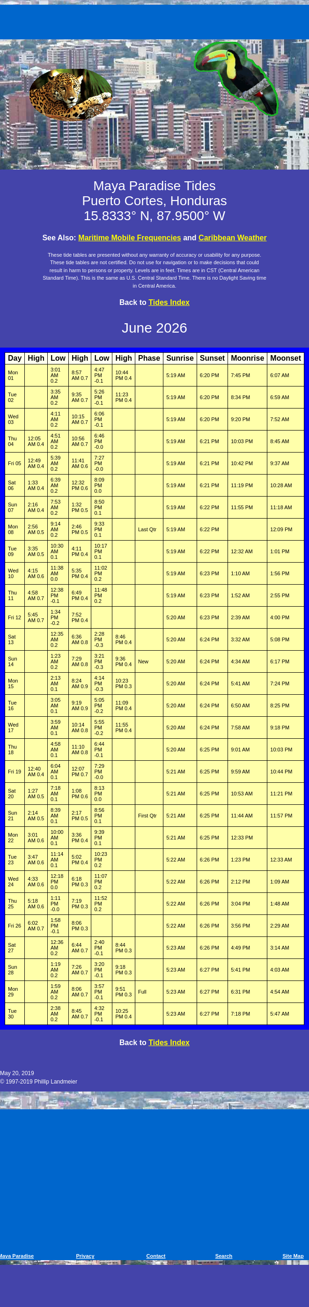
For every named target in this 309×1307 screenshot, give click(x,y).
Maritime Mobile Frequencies (129, 238)
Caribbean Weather (233, 238)
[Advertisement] (156, 20)
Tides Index (169, 302)
